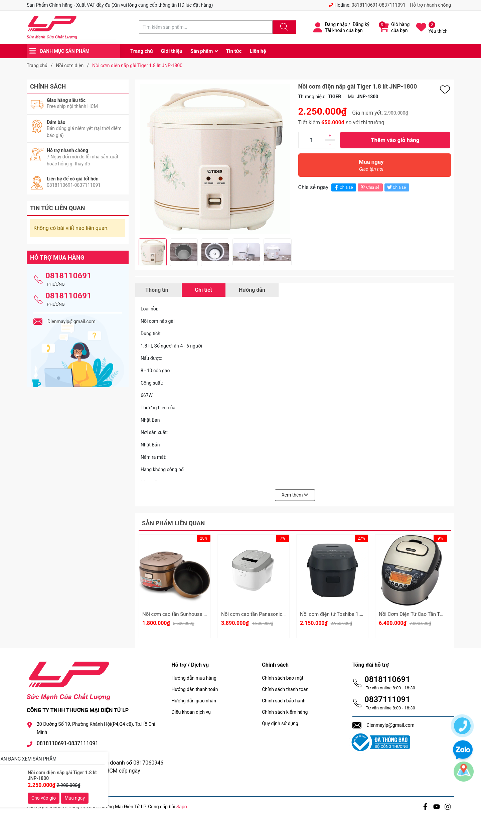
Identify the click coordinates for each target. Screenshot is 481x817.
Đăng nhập (336, 24)
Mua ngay (371, 166)
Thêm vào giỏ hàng (395, 140)
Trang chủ (141, 51)
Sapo (181, 806)
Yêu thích (438, 31)
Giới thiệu (171, 51)
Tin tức (234, 51)
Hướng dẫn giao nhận (193, 700)
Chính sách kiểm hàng (285, 712)
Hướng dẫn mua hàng (193, 678)
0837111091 (387, 699)
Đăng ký (361, 24)
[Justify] (283, 27)
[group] (215, 159)
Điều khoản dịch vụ (190, 712)
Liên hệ (258, 51)
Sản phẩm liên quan (173, 523)
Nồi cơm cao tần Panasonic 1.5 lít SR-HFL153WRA (277, 614)
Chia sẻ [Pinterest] (369, 187)
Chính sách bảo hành (283, 700)
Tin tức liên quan (57, 208)
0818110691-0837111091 (379, 5)
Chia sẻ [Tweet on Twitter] (396, 187)
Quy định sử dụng (280, 723)
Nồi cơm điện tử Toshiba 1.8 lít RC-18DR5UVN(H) (354, 614)
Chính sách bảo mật (282, 678)
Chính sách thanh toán (285, 689)
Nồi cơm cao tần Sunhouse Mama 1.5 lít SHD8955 (198, 614)
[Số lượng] (311, 140)
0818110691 (68, 275)
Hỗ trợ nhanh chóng (430, 5)
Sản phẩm (201, 51)
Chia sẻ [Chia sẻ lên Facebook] (343, 187)
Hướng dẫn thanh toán (194, 689)
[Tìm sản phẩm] (206, 27)
